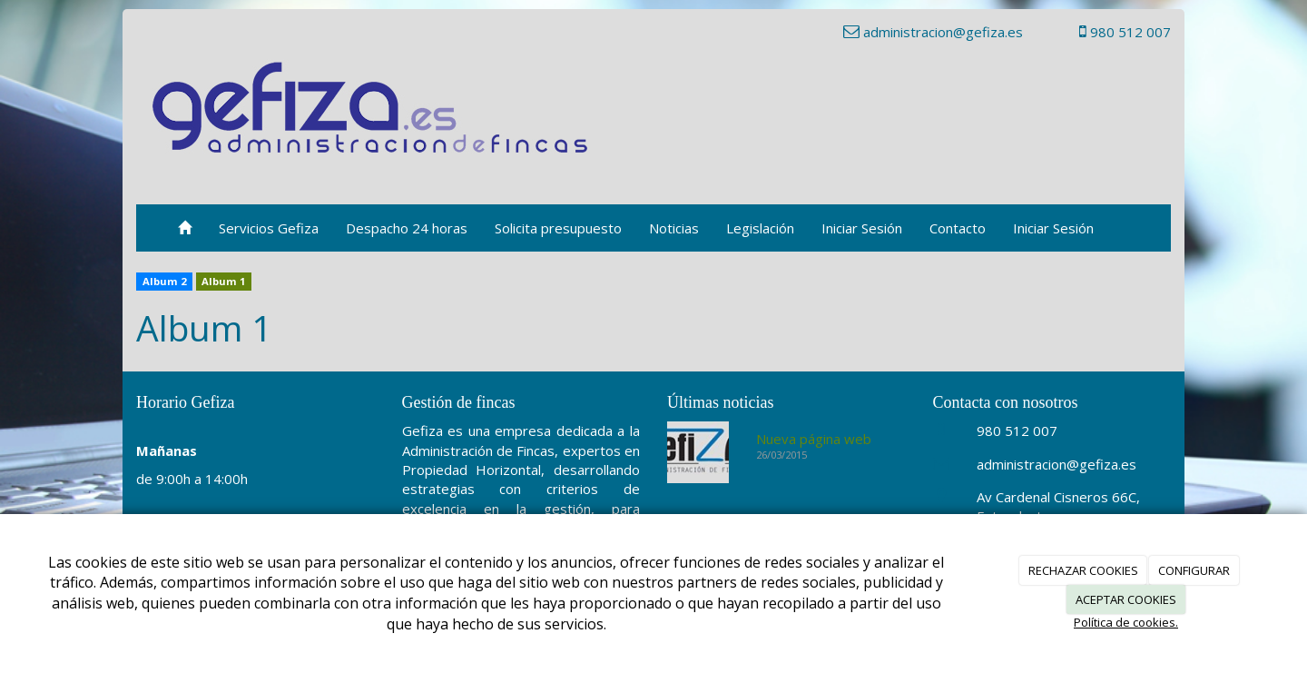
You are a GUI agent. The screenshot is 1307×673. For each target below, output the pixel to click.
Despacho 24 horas (406, 228)
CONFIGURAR (1194, 570)
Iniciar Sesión (861, 228)
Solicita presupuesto (558, 228)
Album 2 (164, 281)
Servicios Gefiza (269, 228)
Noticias (674, 228)
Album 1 (223, 281)
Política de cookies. (1126, 622)
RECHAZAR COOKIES (1083, 570)
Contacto (957, 228)
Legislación (760, 228)
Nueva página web (813, 439)
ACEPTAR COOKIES (1126, 599)
